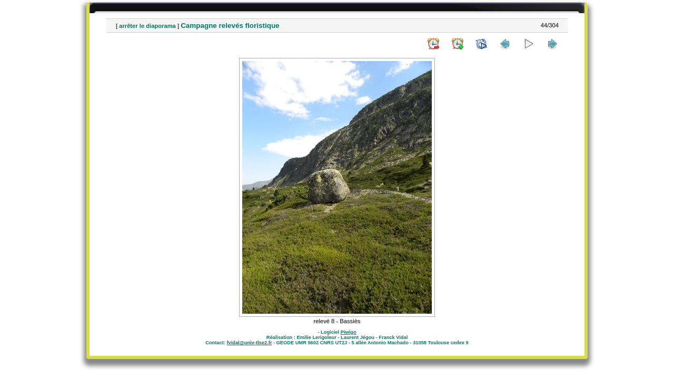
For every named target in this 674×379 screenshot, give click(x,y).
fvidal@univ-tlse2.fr (249, 342)
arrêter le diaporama (147, 26)
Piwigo (348, 332)
